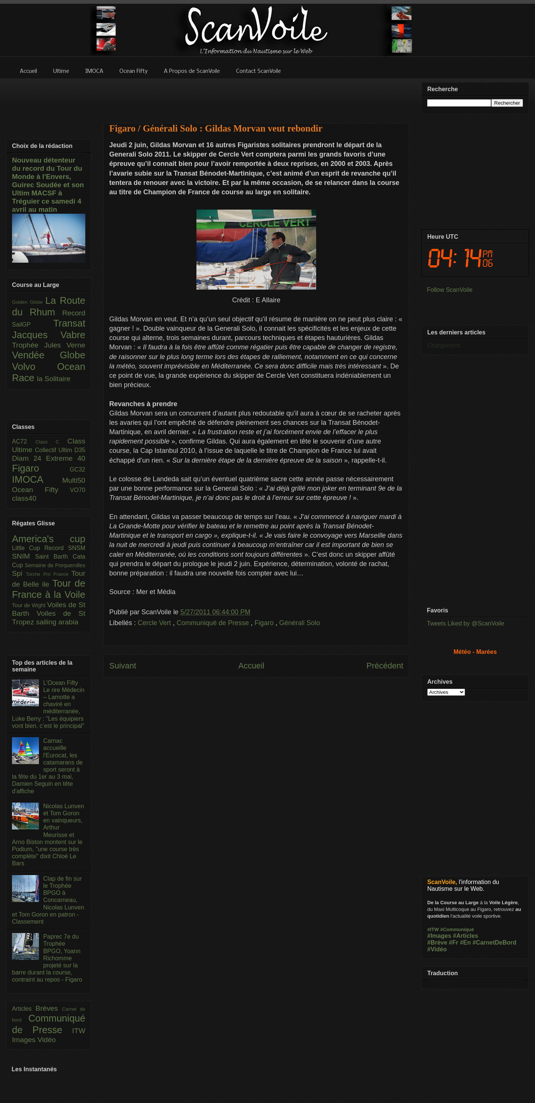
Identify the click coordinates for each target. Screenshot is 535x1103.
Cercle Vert (155, 623)
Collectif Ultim (54, 450)
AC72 (24, 441)
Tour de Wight (29, 605)
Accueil (251, 665)
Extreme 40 (65, 458)
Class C (51, 442)
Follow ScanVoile (450, 290)
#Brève (437, 942)
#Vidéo (437, 949)
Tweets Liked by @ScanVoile (465, 623)
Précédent (385, 665)
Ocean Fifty (41, 490)
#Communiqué (457, 929)
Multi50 (73, 480)
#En (465, 942)
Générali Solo (299, 623)
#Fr (453, 942)
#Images (439, 936)
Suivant (122, 665)
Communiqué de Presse (214, 623)
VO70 (77, 490)
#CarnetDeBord (494, 942)
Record (73, 313)
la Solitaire (54, 379)
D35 (79, 450)
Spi (19, 573)
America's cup (48, 539)
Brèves (49, 1008)
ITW (78, 1031)
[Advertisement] (256, 96)
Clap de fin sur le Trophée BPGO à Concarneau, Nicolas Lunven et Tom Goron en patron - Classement (48, 900)
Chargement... (446, 345)
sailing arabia (57, 622)
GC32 (77, 469)
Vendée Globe (48, 355)
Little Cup (28, 548)
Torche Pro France (48, 574)
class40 (24, 498)
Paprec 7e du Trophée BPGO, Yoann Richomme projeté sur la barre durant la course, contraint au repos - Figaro (47, 958)
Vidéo (46, 1040)
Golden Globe (28, 302)
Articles (24, 1008)
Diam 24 (29, 458)
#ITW (433, 929)
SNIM (23, 556)
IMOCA (37, 479)
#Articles (466, 936)
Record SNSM (65, 548)
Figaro (264, 623)
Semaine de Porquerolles (55, 565)
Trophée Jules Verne (48, 345)
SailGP (32, 324)
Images (24, 1040)
